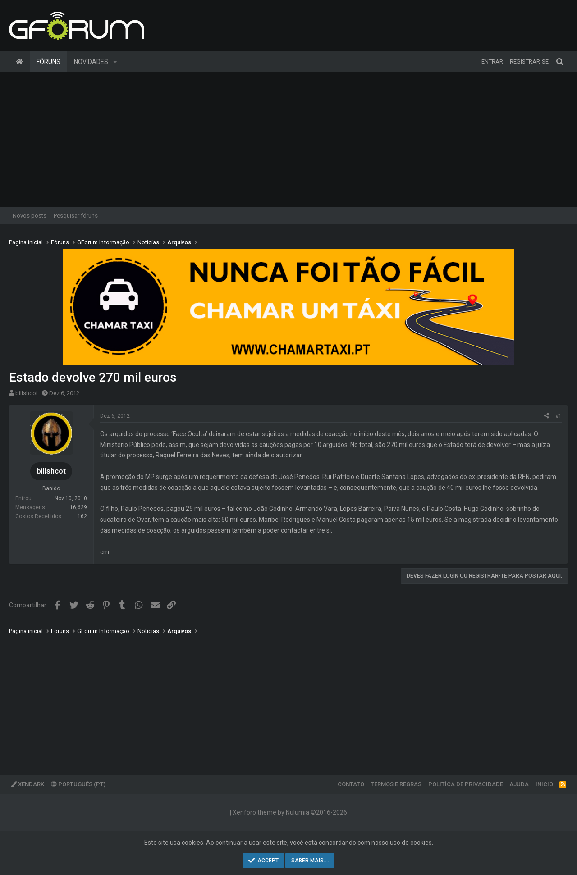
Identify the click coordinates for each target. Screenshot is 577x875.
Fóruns (48, 61)
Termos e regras (396, 784)
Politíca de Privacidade (465, 784)
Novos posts (29, 215)
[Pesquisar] (560, 61)
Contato (351, 784)
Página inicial (19, 61)
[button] (115, 61)
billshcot (26, 393)
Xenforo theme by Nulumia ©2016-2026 (290, 812)
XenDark (27, 784)
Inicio (544, 784)
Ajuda (519, 784)
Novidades (91, 61)
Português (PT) (78, 784)
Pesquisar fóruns (76, 215)
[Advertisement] (288, 140)
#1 (558, 416)
